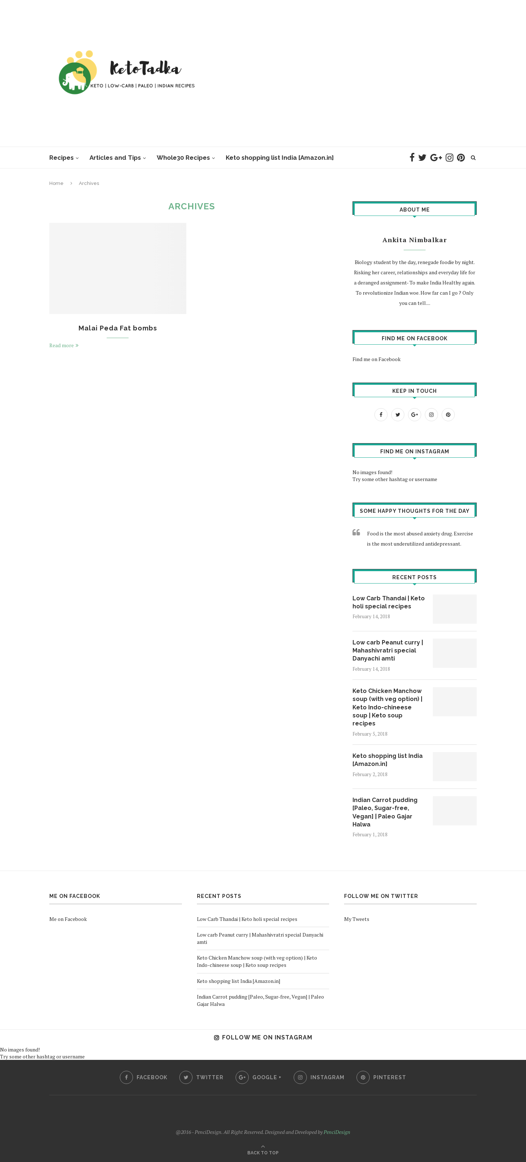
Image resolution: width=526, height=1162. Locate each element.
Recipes (61, 157)
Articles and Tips (115, 157)
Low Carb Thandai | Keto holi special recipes (388, 602)
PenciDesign (337, 1131)
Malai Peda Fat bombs (118, 328)
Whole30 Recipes (183, 157)
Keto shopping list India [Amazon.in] (280, 157)
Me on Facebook (74, 896)
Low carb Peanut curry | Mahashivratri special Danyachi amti (387, 650)
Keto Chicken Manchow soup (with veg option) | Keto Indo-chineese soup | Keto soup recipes (387, 707)
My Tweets (356, 918)
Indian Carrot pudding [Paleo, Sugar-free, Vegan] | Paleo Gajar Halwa (385, 812)
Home (56, 183)
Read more (64, 345)
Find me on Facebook (414, 338)
